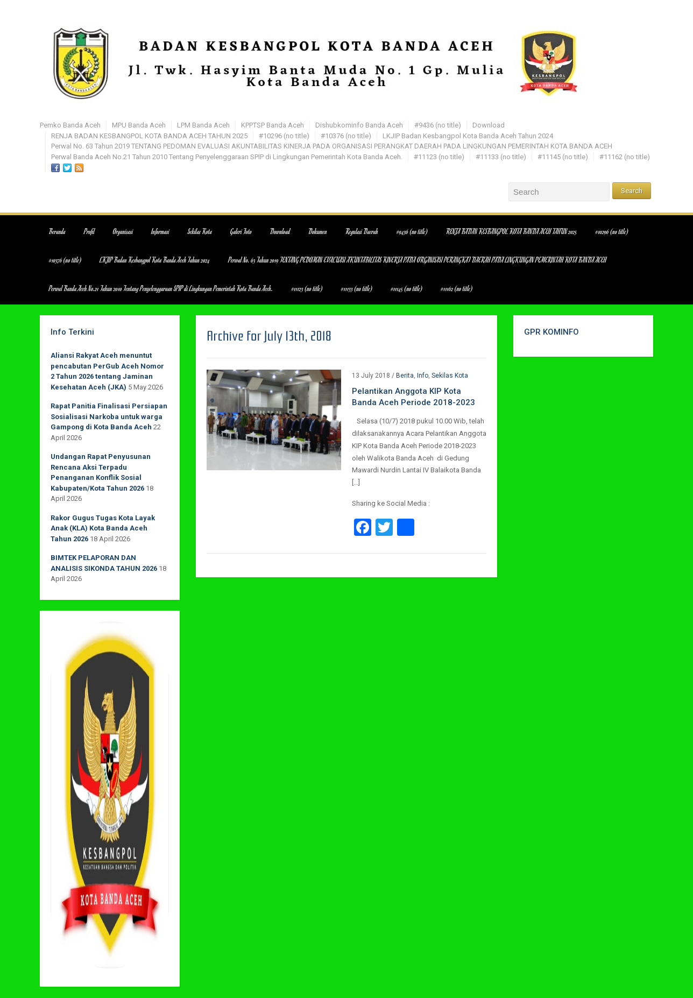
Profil (89, 231)
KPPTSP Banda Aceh (272, 125)
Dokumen (317, 231)
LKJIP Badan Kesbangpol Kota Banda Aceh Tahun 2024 (468, 136)
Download (488, 125)
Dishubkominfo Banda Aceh (359, 125)
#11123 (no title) (439, 157)
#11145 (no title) (563, 157)
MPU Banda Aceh (139, 125)
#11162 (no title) (624, 157)
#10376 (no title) (346, 136)
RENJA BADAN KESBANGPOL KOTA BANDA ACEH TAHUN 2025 (149, 136)
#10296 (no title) (284, 136)
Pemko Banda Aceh (70, 125)
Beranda (57, 231)
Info (422, 375)
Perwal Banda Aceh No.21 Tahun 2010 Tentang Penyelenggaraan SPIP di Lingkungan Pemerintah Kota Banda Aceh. (226, 157)
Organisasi (123, 231)
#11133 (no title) (501, 157)
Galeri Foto (241, 231)
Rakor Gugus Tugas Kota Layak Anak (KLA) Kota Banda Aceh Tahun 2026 (103, 528)
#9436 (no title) (437, 125)
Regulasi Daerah (361, 231)
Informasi (160, 231)
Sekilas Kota (200, 231)
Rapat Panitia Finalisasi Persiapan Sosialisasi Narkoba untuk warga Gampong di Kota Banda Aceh (109, 416)
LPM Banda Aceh (203, 125)
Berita (405, 375)
